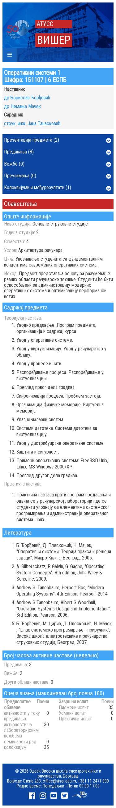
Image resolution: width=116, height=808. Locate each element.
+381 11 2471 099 (93, 780)
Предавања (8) (57, 152)
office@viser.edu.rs (59, 780)
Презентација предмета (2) (57, 140)
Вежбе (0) (57, 164)
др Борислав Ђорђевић (27, 98)
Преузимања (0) (57, 176)
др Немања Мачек (22, 106)
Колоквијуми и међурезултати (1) (57, 188)
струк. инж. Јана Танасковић (32, 123)
